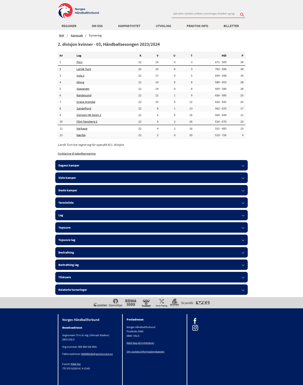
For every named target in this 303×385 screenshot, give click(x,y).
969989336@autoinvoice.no (97, 354)
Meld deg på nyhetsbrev (140, 343)
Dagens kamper (68, 165)
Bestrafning (66, 252)
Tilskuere (64, 277)
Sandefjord (84, 108)
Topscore (64, 227)
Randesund (84, 95)
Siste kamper (67, 178)
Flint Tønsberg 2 (87, 121)
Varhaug (82, 128)
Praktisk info (197, 26)
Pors (80, 62)
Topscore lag (66, 240)
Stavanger (83, 89)
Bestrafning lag (68, 265)
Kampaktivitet (129, 26)
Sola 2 (80, 75)
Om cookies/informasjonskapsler (145, 351)
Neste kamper (67, 190)
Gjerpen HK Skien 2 (89, 115)
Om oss (97, 26)
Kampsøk (77, 35)
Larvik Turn (84, 69)
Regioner (69, 26)
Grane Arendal (86, 102)
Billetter (231, 26)
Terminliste (66, 202)
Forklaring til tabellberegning (77, 153)
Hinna (80, 82)
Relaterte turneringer (72, 290)
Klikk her (76, 364)
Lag (60, 215)
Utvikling (163, 26)
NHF (61, 35)
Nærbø (81, 135)
